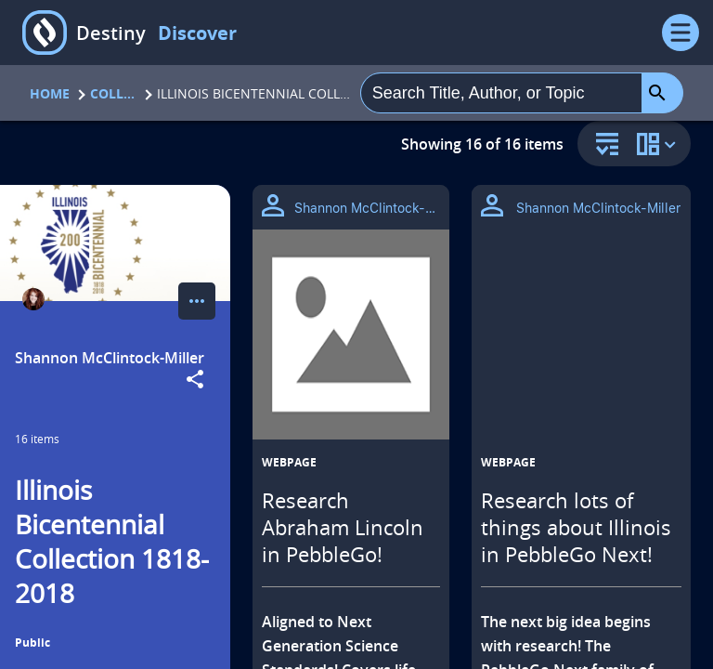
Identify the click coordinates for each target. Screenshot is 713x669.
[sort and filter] (602, 145)
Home (50, 93)
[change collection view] (659, 143)
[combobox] (501, 92)
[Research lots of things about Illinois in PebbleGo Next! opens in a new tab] (581, 334)
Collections (113, 93)
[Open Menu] (680, 32)
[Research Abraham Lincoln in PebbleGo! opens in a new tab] (351, 334)
